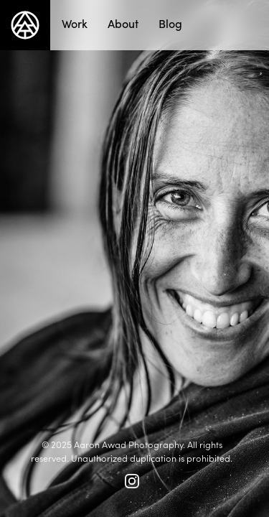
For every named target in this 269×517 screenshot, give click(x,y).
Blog (170, 23)
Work (75, 23)
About (123, 23)
